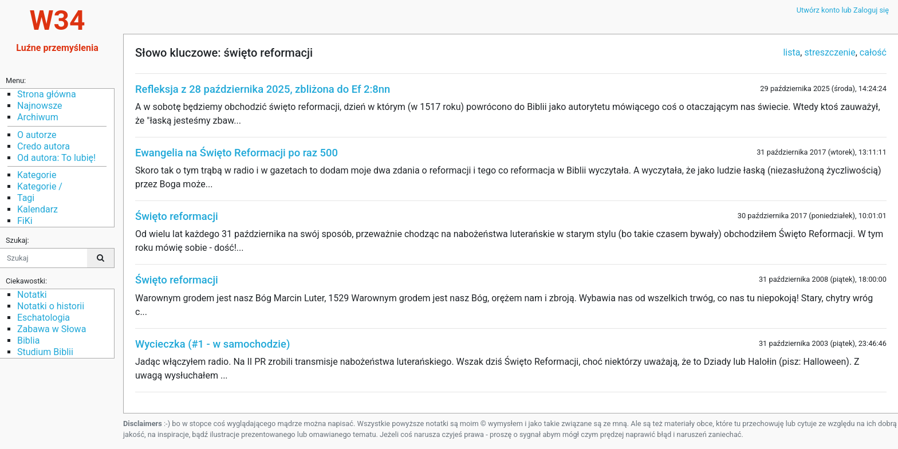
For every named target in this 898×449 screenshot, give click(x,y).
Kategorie (36, 175)
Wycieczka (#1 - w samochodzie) (212, 344)
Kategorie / (39, 186)
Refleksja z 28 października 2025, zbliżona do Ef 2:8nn (262, 89)
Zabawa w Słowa (51, 329)
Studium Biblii (45, 351)
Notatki (32, 294)
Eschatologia (43, 317)
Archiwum (37, 117)
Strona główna (46, 94)
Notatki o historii (50, 306)
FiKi (25, 220)
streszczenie (829, 52)
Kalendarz (37, 209)
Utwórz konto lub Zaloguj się (843, 10)
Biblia (28, 340)
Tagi (25, 197)
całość (873, 52)
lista (791, 52)
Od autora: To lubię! (56, 157)
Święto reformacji (176, 216)
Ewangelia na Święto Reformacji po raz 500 (236, 153)
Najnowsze (39, 105)
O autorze (36, 134)
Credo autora (43, 146)
